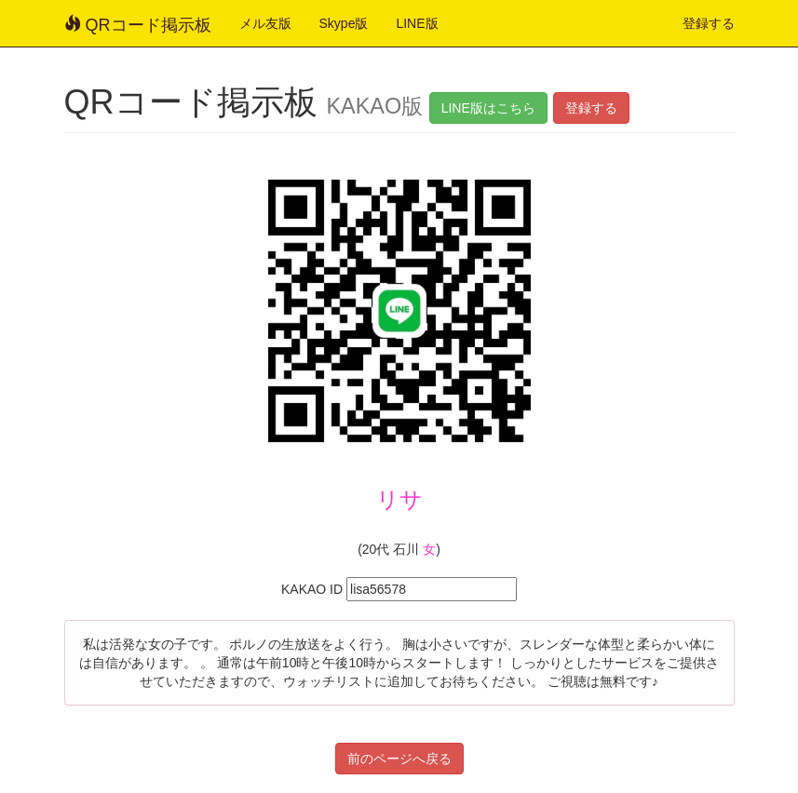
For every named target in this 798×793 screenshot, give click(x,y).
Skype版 (344, 23)
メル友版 (265, 23)
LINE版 (417, 23)
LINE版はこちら (488, 108)
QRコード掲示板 (137, 24)
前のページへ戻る (399, 758)
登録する (709, 23)
